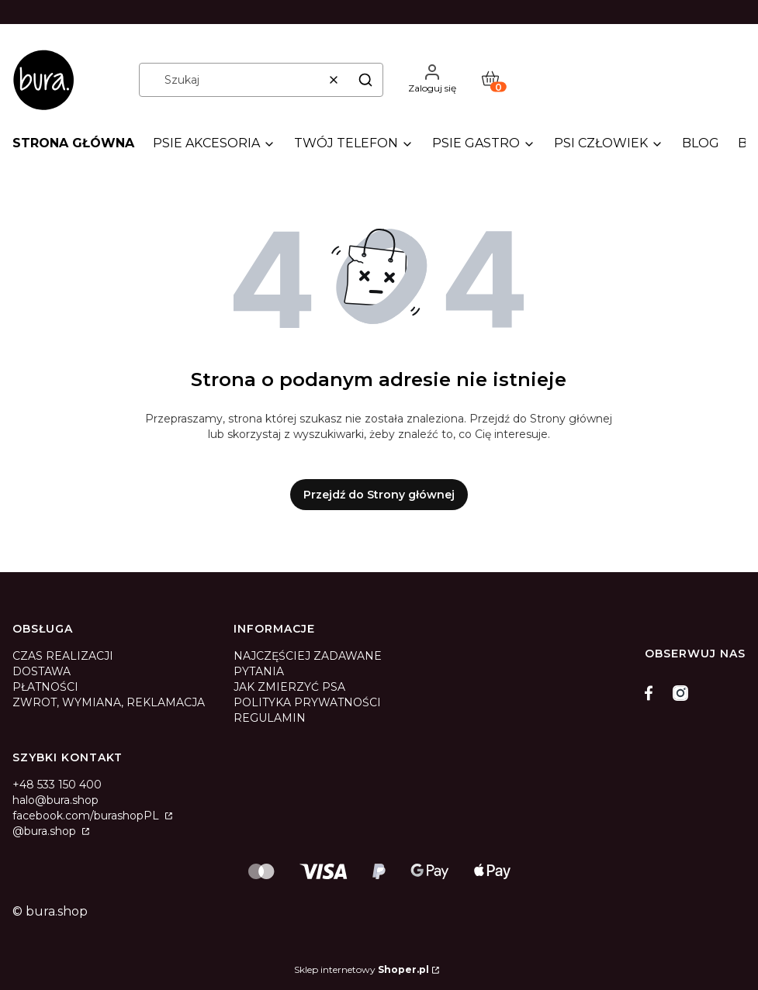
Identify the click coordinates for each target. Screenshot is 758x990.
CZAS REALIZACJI (62, 656)
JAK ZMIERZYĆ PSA (289, 687)
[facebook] (652, 693)
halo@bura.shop (55, 800)
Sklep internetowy (361, 969)
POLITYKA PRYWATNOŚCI (307, 702)
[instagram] (680, 693)
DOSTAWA (41, 671)
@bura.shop (45, 831)
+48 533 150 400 (57, 785)
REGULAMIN (270, 718)
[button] (365, 80)
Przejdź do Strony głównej (379, 495)
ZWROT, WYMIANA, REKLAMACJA (108, 702)
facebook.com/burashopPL (87, 816)
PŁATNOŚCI (45, 687)
